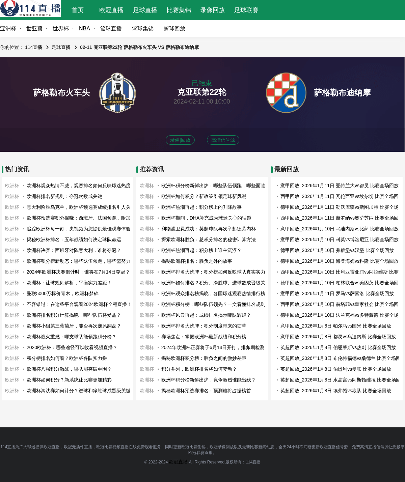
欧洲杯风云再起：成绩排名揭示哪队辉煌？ (206, 315)
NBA (84, 28)
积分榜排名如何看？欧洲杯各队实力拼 (67, 358)
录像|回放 (180, 140)
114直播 (33, 47)
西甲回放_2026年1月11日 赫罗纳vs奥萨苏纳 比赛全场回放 (341, 218)
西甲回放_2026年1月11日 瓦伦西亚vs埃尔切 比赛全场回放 (341, 196)
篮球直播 (111, 28)
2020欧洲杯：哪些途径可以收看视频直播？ (72, 347)
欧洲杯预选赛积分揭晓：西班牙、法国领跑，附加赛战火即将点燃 (95, 218)
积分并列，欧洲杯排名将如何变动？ (199, 369)
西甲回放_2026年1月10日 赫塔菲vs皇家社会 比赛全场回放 (341, 304)
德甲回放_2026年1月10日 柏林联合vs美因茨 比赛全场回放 (341, 282)
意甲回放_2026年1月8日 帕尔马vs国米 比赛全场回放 (335, 326)
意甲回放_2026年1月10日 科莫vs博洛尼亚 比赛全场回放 (339, 239)
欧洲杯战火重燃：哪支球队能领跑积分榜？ (71, 336)
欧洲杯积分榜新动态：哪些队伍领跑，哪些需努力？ (81, 261)
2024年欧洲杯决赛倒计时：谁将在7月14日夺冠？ (78, 272)
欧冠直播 (111, 10)
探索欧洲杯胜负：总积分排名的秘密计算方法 (208, 239)
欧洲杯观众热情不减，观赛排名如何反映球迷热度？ (81, 185)
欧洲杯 (12, 185)
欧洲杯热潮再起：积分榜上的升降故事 (201, 207)
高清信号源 (223, 140)
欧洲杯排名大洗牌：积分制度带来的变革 (203, 326)
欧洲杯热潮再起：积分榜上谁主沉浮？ (201, 250)
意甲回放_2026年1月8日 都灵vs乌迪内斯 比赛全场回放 (338, 336)
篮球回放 (174, 28)
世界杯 (61, 28)
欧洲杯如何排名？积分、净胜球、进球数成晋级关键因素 (220, 282)
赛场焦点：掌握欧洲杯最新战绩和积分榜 (203, 336)
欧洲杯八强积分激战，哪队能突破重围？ (69, 369)
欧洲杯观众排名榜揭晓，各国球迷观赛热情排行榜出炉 (218, 293)
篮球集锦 (143, 28)
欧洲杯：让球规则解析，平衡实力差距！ (69, 282)
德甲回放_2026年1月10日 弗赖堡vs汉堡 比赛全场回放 (337, 250)
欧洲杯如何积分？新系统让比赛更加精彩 (69, 379)
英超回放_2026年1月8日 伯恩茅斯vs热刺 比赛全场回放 (338, 347)
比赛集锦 (179, 10)
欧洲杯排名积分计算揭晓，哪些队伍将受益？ (74, 315)
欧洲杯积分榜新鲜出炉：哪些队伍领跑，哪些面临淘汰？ (220, 185)
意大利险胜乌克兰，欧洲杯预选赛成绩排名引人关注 (81, 207)
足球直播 (145, 10)
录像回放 (212, 10)
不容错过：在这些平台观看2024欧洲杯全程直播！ (79, 304)
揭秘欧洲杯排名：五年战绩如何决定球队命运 (74, 239)
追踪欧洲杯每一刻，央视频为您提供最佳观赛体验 (79, 228)
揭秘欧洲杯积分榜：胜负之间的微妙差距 (203, 358)
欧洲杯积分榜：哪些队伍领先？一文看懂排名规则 (213, 304)
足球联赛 (246, 10)
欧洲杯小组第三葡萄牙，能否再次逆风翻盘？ (74, 326)
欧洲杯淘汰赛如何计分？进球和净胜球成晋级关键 (79, 390)
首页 (78, 10)
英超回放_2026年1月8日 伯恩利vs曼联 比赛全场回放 (335, 369)
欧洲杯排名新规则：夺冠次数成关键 (64, 196)
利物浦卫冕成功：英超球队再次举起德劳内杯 (208, 228)
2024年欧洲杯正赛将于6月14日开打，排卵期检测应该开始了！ (227, 347)
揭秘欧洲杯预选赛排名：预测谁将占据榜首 (206, 390)
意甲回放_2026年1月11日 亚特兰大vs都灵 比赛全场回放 (339, 185)
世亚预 (34, 28)
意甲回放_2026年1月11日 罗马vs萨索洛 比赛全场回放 (337, 293)
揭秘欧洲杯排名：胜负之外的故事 (196, 261)
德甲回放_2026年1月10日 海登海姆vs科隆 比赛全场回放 (339, 261)
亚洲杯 (8, 28)
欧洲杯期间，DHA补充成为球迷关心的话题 (206, 218)
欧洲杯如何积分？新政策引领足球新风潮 (203, 196)
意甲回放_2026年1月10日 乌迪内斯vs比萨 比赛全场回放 (339, 228)
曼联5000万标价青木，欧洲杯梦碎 (63, 293)
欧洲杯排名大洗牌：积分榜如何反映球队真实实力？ (215, 272)
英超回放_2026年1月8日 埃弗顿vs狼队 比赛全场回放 (335, 390)
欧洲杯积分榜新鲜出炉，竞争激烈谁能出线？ (208, 379)
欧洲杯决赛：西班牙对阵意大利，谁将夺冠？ (74, 250)
